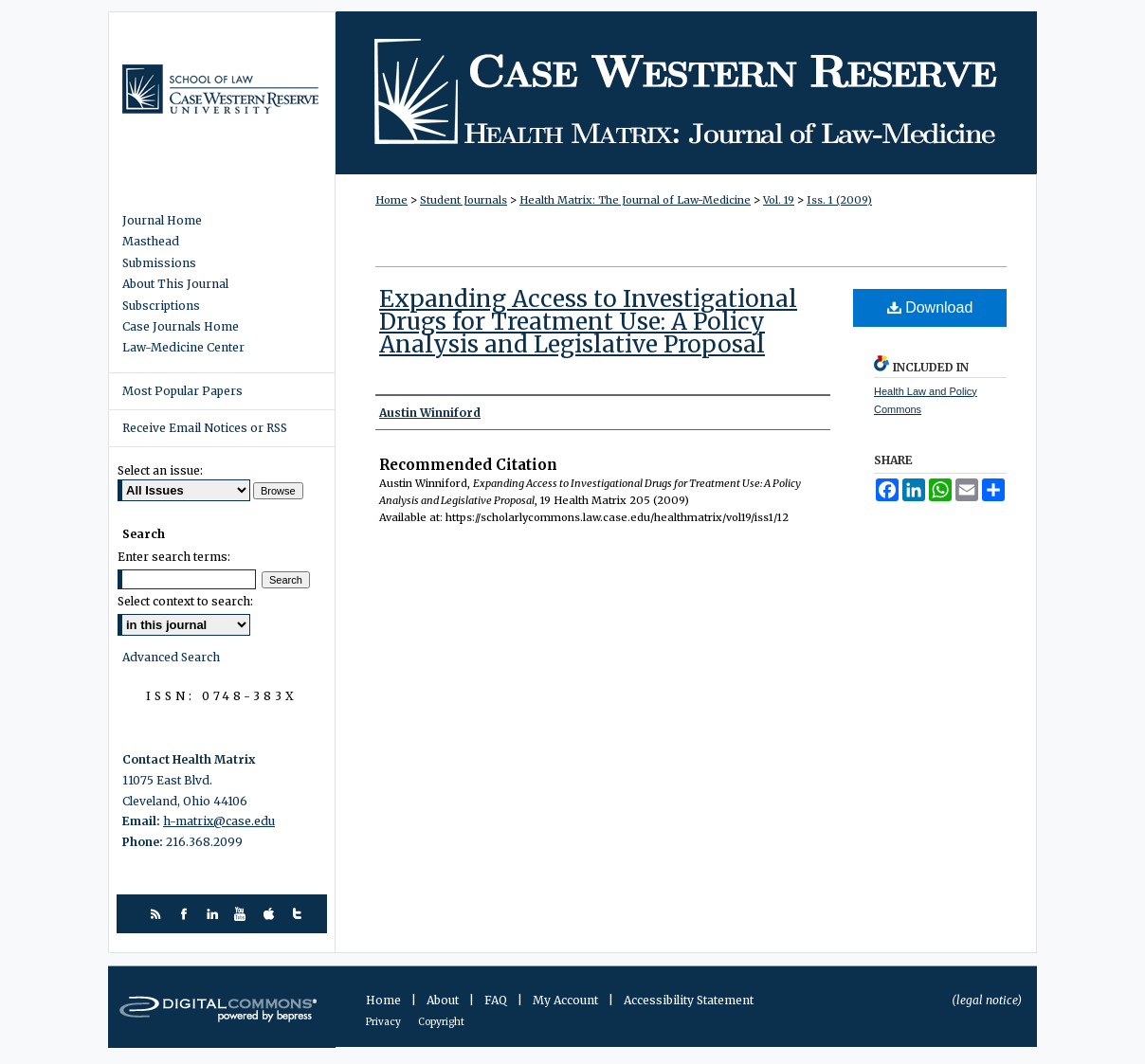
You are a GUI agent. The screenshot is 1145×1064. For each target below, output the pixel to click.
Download (930, 307)
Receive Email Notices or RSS (204, 428)
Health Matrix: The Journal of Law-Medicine (686, 92)
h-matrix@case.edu (219, 821)
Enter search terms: (174, 557)
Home (391, 200)
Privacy (384, 1022)
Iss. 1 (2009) (839, 200)
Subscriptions (161, 306)
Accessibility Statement (689, 1000)
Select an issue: (160, 470)
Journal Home (162, 220)
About (444, 1000)
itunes (271, 914)
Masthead (150, 241)
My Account (567, 1000)
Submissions (159, 263)
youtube (243, 914)
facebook (186, 914)
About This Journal (175, 284)
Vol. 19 (778, 200)
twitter (300, 914)
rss (158, 914)
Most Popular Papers (182, 391)
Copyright (441, 1022)
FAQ (497, 1000)
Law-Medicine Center (183, 347)
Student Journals (463, 200)
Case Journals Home (180, 327)
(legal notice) (987, 1000)
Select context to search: (185, 601)
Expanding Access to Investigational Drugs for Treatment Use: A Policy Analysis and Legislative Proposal (588, 321)
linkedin (214, 914)
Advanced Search (171, 657)
